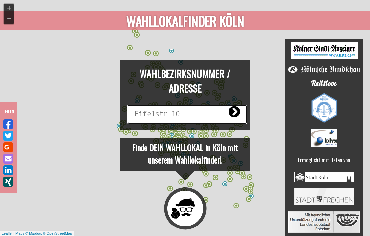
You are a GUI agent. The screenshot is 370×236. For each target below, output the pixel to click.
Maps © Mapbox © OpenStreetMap (43, 233)
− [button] (9, 19)
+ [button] (9, 9)
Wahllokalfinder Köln (185, 21)
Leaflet (7, 233)
